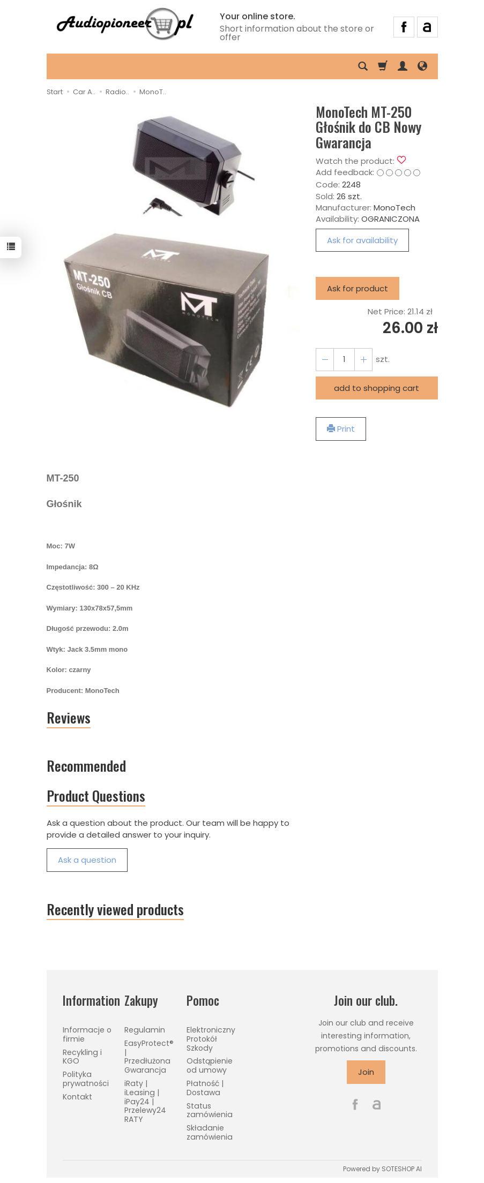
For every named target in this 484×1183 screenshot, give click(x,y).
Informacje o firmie (87, 1034)
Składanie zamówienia (210, 1132)
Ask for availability (362, 240)
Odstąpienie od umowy (210, 1065)
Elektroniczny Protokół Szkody (211, 1038)
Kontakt (77, 1096)
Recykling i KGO (82, 1057)
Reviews (69, 717)
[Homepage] (125, 25)
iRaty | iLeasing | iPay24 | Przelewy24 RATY (145, 1101)
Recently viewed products (115, 909)
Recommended (86, 765)
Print (341, 428)
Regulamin (144, 1029)
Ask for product (357, 288)
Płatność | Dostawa (205, 1088)
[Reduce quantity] (363, 359)
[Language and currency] (422, 66)
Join (366, 1071)
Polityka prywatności (86, 1079)
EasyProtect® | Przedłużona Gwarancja (149, 1056)
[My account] (402, 66)
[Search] (363, 66)
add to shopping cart (376, 388)
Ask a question (87, 859)
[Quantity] (344, 359)
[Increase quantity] (325, 359)
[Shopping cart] (383, 66)
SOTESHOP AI (402, 1168)
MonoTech (394, 207)
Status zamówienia (210, 1110)
